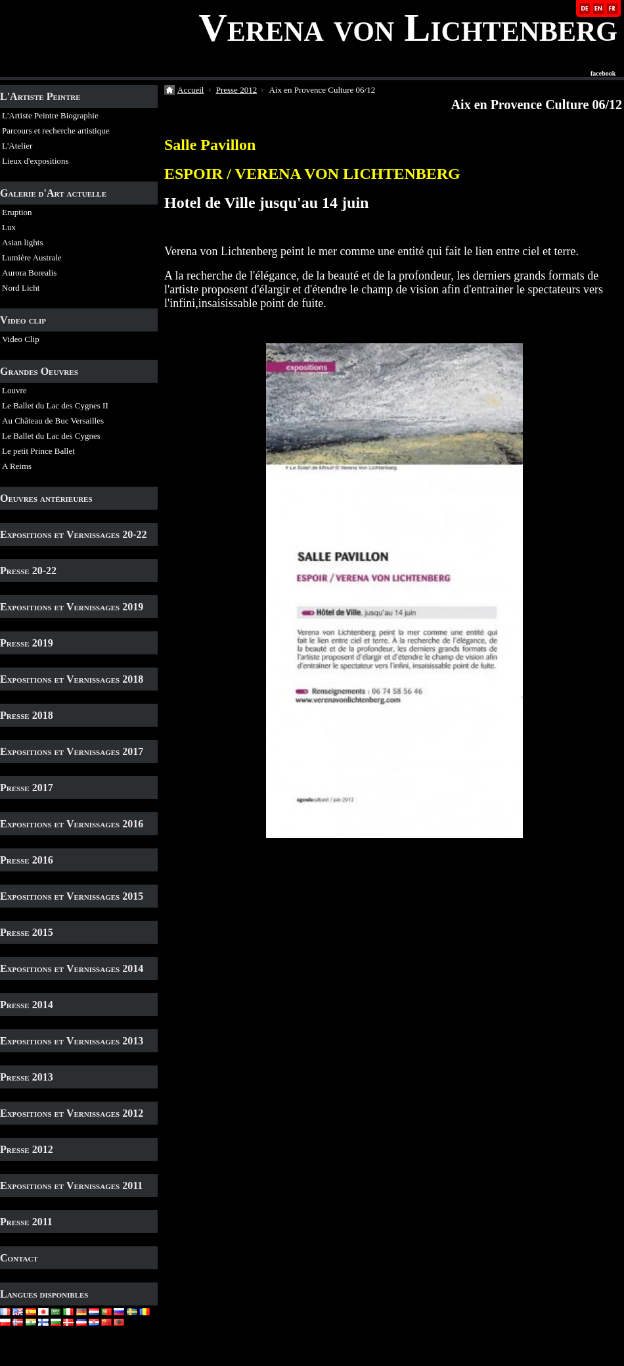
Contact (19, 1257)
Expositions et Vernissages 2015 (71, 896)
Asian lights (22, 242)
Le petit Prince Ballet (38, 451)
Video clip (23, 320)
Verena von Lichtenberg (407, 27)
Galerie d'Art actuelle (53, 193)
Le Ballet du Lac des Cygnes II (55, 405)
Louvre (14, 390)
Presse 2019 (26, 642)
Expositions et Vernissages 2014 (71, 968)
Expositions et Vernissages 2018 (71, 679)
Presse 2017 (26, 787)
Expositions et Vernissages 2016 (71, 823)
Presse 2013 (26, 1077)
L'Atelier (17, 146)
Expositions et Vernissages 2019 (71, 606)
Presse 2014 (26, 1004)
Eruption (17, 212)
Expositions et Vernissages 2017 (71, 751)
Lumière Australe (32, 257)
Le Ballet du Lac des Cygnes (51, 436)
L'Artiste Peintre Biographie (50, 115)
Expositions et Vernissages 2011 (71, 1185)
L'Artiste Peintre (40, 96)
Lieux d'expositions (35, 161)
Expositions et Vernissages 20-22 (73, 534)
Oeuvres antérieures (46, 498)
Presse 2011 (26, 1221)
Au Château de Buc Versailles (53, 421)
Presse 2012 (26, 1149)
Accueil (190, 90)
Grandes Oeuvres (39, 371)
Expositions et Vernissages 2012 (71, 1113)
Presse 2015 (26, 932)
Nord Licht (20, 288)
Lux (9, 227)
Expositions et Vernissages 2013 (71, 1040)
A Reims (17, 466)
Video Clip (20, 339)
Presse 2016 (26, 860)
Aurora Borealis (29, 273)
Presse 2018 (26, 715)
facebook (603, 73)
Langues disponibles (44, 1294)
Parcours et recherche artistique (56, 130)
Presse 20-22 (28, 570)
